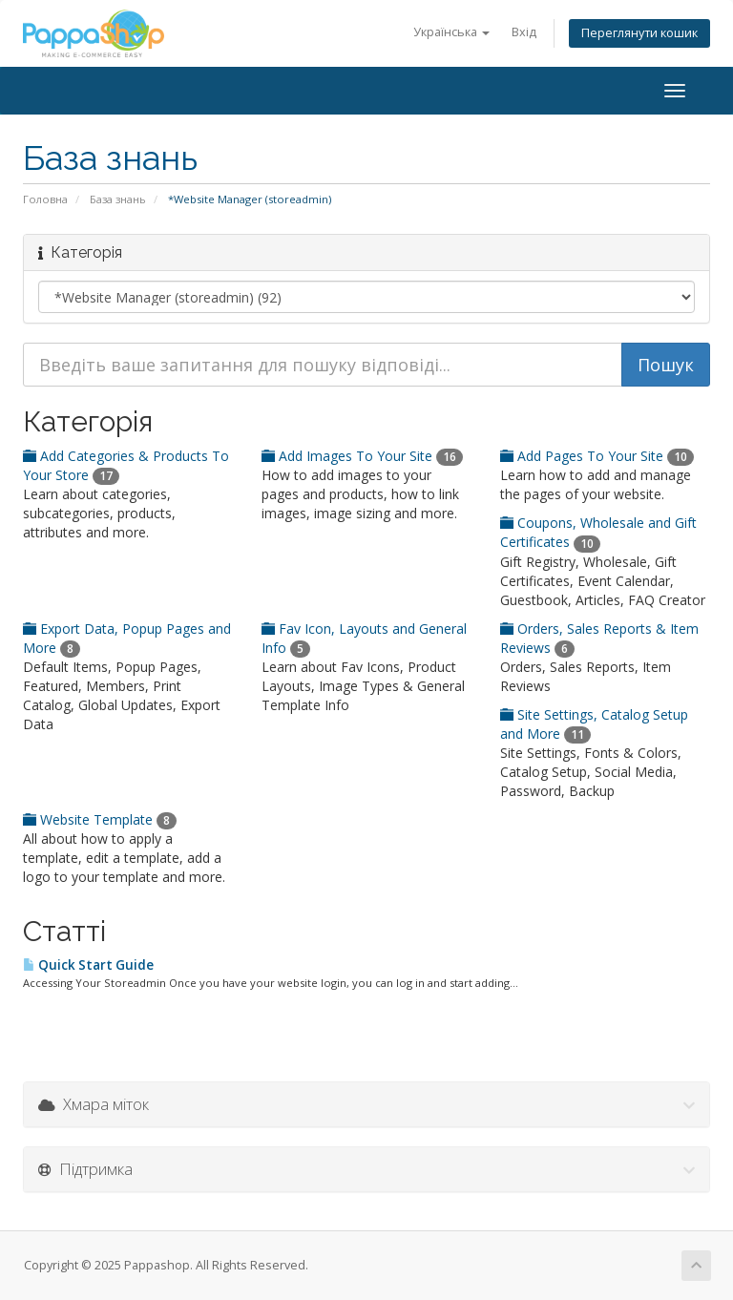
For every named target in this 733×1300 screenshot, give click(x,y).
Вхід (524, 32)
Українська (451, 32)
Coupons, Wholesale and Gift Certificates (598, 532)
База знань (118, 199)
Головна (45, 199)
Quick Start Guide (88, 965)
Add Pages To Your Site (597, 456)
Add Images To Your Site (362, 456)
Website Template (100, 819)
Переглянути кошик (639, 33)
